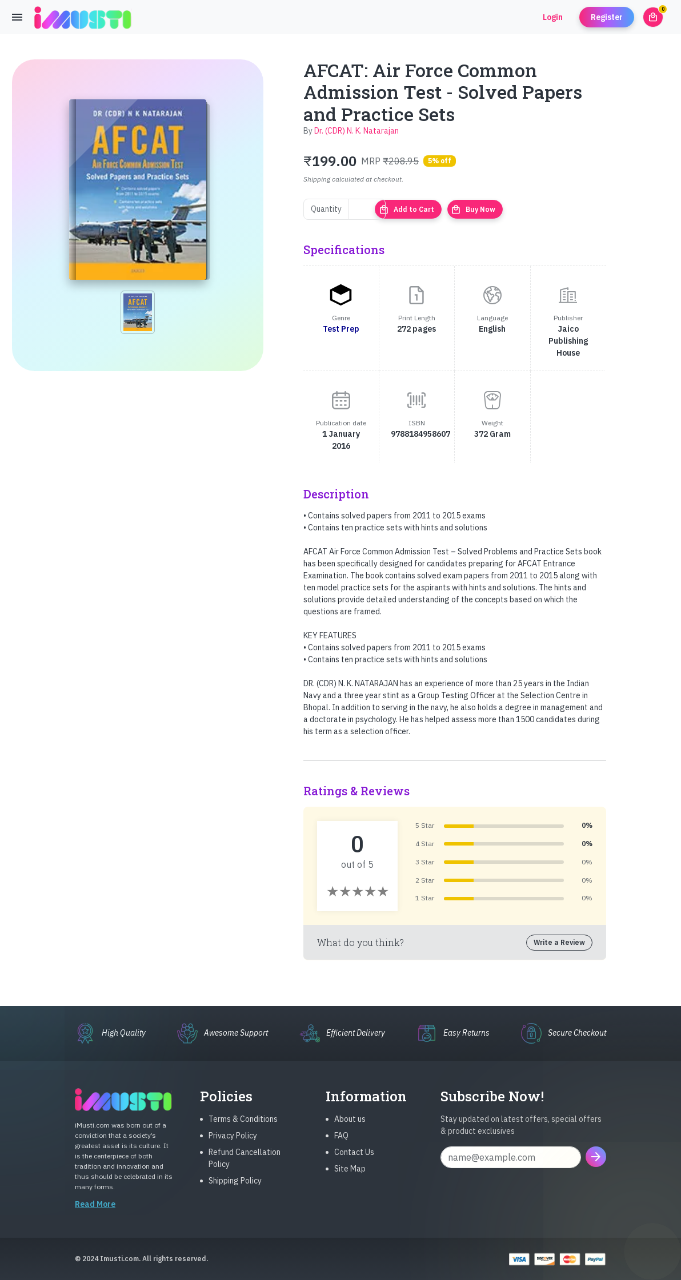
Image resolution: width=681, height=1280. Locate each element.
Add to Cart (406, 209)
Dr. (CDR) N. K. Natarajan (356, 131)
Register (607, 17)
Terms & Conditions (243, 1128)
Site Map (350, 1178)
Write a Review (559, 942)
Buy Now (473, 209)
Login (553, 17)
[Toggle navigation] (17, 17)
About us (350, 1128)
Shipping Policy (235, 1190)
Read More (95, 1213)
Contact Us (354, 1161)
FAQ (341, 1145)
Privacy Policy (233, 1145)
